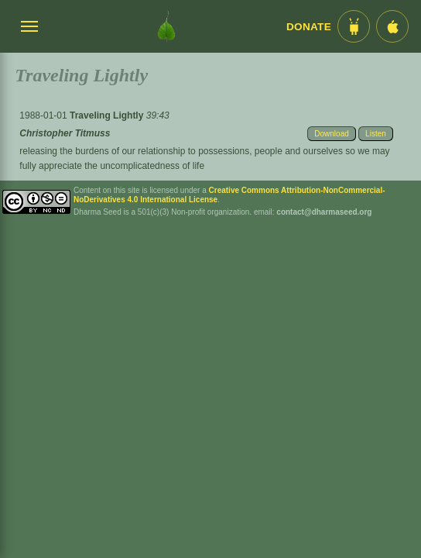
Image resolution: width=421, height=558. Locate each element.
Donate (308, 27)
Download (331, 133)
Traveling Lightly (108, 115)
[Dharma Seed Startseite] (166, 26)
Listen (375, 133)
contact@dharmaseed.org (323, 212)
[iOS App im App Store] (392, 26)
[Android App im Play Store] (353, 26)
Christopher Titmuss (64, 133)
